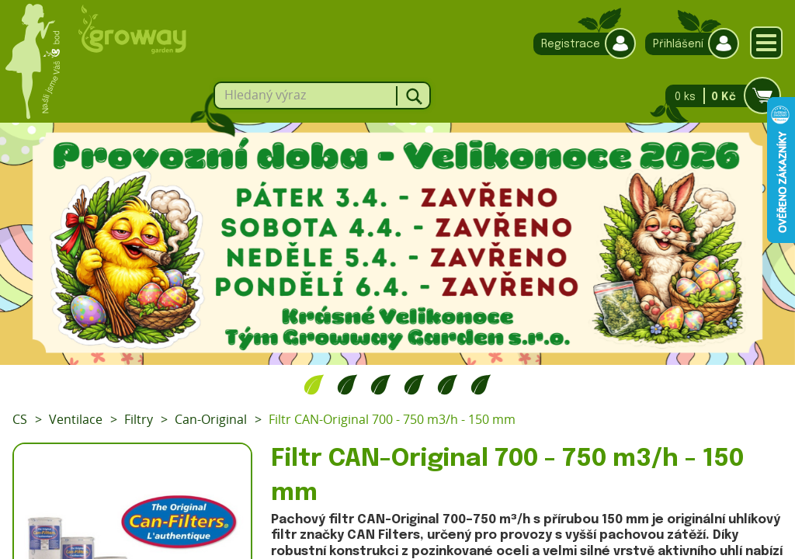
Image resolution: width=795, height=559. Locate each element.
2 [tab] (347, 384)
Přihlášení (688, 44)
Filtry (138, 419)
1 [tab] (314, 384)
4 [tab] (414, 384)
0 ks (718, 96)
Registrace (580, 44)
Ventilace (75, 419)
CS (19, 419)
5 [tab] (447, 384)
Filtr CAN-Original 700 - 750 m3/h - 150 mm (392, 419)
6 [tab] (481, 384)
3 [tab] (381, 384)
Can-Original (211, 419)
